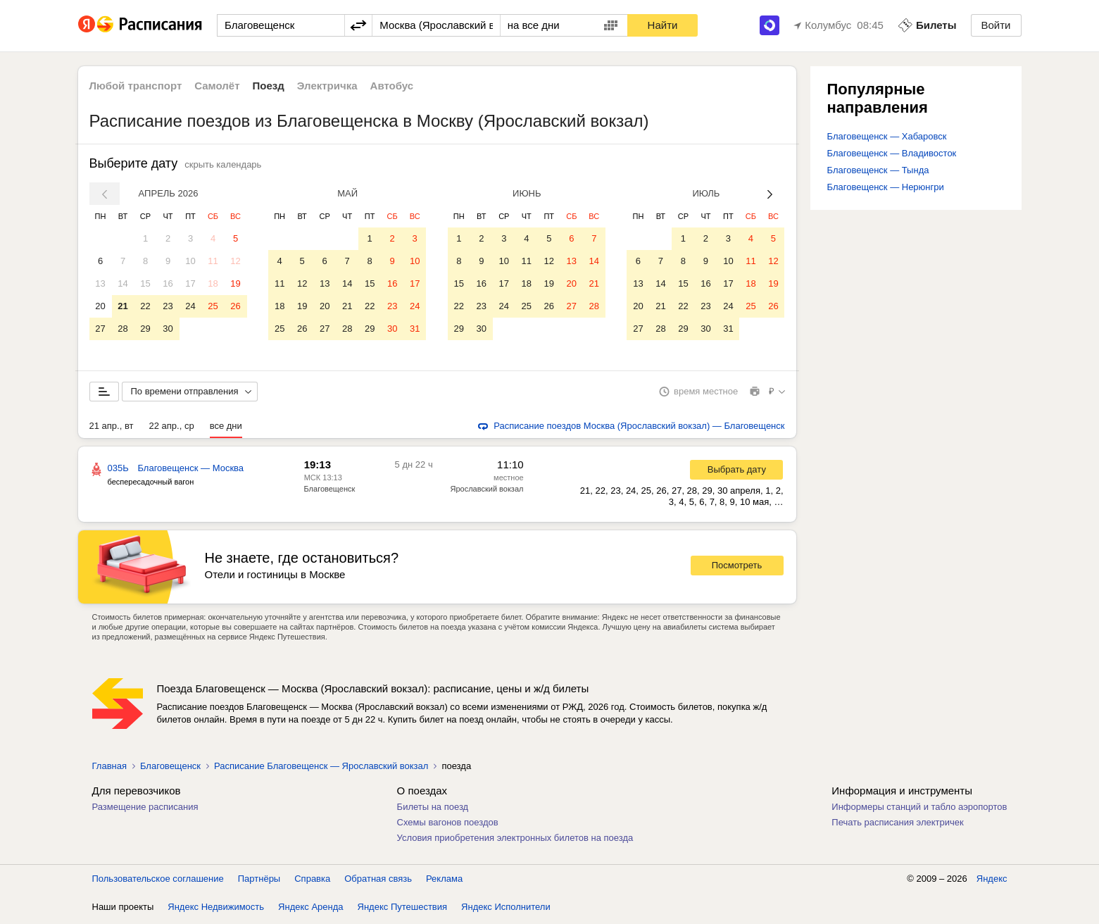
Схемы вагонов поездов (447, 825)
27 (100, 328)
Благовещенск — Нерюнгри (885, 187)
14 (122, 283)
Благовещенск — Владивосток (892, 153)
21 (122, 306)
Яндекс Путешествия (403, 909)
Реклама (444, 881)
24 (190, 306)
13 (100, 283)
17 (190, 283)
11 (213, 261)
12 (235, 261)
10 (190, 261)
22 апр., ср (171, 428)
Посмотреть (737, 568)
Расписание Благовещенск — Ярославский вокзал (321, 768)
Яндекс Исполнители (506, 909)
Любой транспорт (135, 86)
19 (235, 283)
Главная (109, 768)
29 (145, 328)
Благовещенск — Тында (878, 170)
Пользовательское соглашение (158, 881)
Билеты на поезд (433, 809)
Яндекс (991, 881)
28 (122, 328)
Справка (312, 881)
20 (100, 306)
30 (167, 328)
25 (213, 306)
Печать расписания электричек (897, 825)
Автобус (392, 86)
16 (167, 283)
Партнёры (259, 881)
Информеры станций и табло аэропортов (919, 809)
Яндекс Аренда (310, 909)
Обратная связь (378, 881)
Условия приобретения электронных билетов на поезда (515, 840)
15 (145, 283)
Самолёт (216, 86)
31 (415, 328)
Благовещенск (330, 491)
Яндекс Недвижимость (216, 909)
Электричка (327, 86)
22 (145, 306)
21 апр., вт (111, 428)
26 (235, 306)
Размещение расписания (145, 809)
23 (167, 306)
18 (213, 283)
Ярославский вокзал (487, 491)
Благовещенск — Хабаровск (887, 136)
